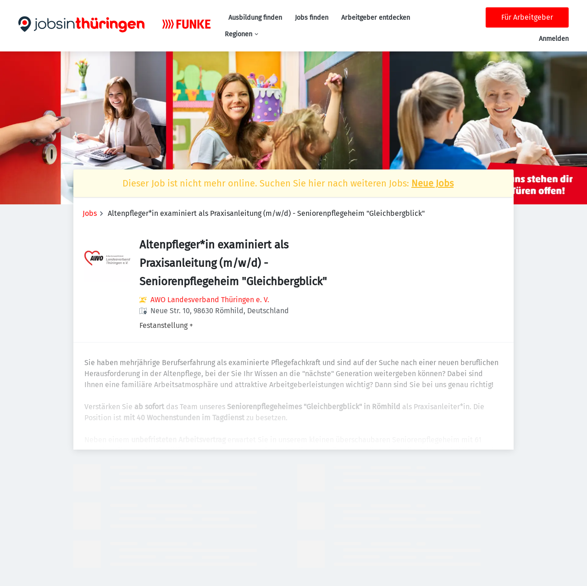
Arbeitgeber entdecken (375, 18)
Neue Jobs (432, 183)
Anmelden (554, 39)
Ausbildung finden (255, 18)
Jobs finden (311, 18)
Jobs (90, 213)
